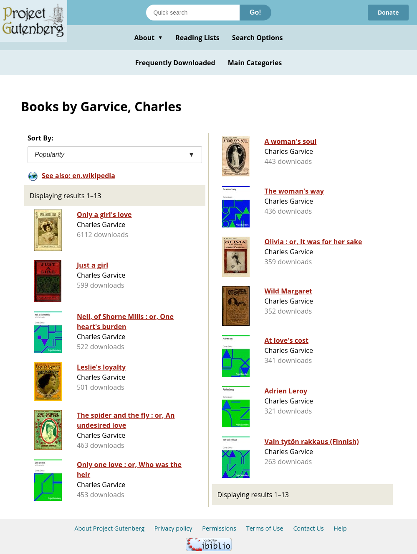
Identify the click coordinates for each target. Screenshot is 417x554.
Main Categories (255, 62)
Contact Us (308, 528)
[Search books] (193, 12)
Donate (388, 12)
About (148, 38)
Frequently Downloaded (175, 62)
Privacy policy (173, 528)
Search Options (257, 37)
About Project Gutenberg (109, 528)
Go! (255, 12)
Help (340, 528)
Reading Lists (197, 37)
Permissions (219, 528)
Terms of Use (264, 528)
